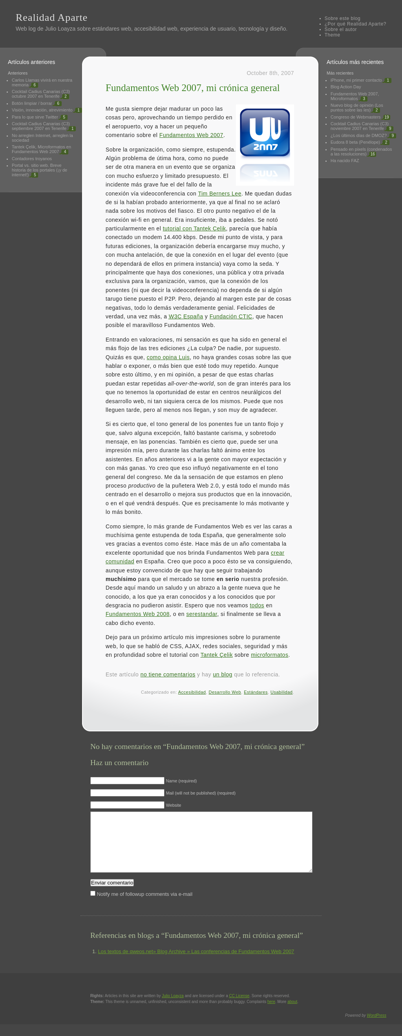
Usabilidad (281, 692)
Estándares (256, 692)
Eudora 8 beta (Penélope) (355, 142)
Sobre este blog (343, 18)
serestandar (201, 614)
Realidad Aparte (52, 17)
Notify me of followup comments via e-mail (144, 906)
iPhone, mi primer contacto (356, 80)
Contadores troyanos (32, 158)
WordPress (376, 1027)
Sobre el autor (341, 29)
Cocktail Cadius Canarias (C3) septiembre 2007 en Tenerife (41, 126)
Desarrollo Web (225, 692)
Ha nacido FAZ (345, 160)
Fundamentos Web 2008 (138, 614)
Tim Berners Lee (219, 193)
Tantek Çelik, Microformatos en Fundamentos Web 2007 (41, 149)
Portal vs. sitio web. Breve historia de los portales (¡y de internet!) (39, 170)
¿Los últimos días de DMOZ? (359, 135)
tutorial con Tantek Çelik (194, 228)
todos (257, 605)
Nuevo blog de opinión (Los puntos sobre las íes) (357, 107)
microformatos (269, 655)
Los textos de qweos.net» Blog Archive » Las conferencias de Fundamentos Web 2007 (196, 963)
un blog (222, 674)
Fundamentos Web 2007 (191, 135)
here (271, 1013)
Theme (332, 35)
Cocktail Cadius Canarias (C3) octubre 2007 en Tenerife (41, 94)
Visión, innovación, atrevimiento (42, 110)
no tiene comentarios (168, 674)
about (292, 1013)
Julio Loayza (60, 29)
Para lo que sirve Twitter (35, 117)
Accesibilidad (192, 692)
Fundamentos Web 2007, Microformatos (355, 96)
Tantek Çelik (217, 655)
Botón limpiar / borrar (32, 103)
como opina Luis (168, 357)
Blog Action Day (346, 86)
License (239, 1007)
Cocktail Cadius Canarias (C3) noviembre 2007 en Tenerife (360, 126)
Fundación (231, 316)
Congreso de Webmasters (356, 117)
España (186, 316)
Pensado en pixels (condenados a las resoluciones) (361, 151)
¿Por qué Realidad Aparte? (355, 24)
